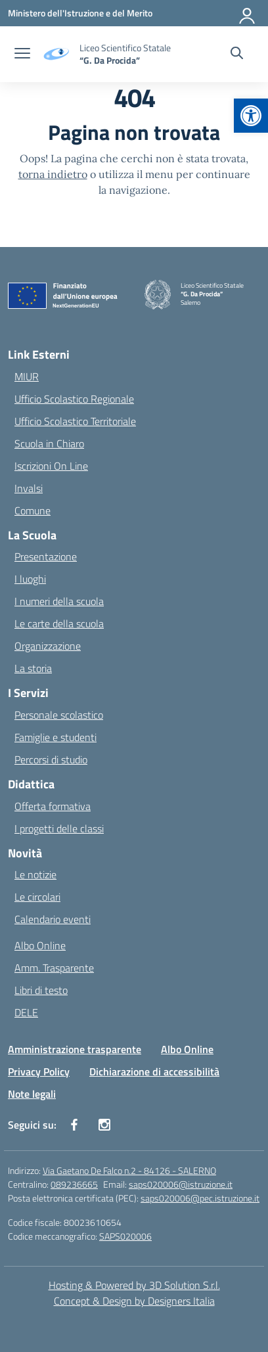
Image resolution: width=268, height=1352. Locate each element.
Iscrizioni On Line (51, 466)
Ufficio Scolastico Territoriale (75, 421)
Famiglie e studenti (55, 737)
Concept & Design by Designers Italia (134, 1301)
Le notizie (35, 874)
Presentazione (45, 556)
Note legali (32, 1094)
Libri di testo (41, 990)
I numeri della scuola (59, 601)
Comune (32, 510)
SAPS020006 (125, 1236)
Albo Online (40, 945)
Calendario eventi (52, 919)
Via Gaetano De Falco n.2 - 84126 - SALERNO (129, 1170)
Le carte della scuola (59, 623)
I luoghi (30, 579)
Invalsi (28, 488)
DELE (26, 1012)
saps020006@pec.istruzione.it (200, 1198)
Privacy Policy (39, 1071)
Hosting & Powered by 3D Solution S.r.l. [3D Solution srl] (134, 1285)
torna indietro (52, 174)
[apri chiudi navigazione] (22, 54)
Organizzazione (47, 646)
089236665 (74, 1184)
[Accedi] (247, 13)
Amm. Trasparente (54, 968)
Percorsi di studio (50, 759)
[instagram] (104, 1124)
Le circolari (37, 897)
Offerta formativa (52, 806)
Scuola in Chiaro (49, 443)
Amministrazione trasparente (74, 1049)
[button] (251, 116)
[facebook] (74, 1124)
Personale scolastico (58, 715)
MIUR (26, 376)
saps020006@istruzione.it (181, 1184)
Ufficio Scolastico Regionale (74, 399)
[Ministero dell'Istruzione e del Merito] (80, 13)
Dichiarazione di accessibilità (154, 1071)
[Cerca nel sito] (237, 54)
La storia (33, 668)
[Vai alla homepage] (125, 54)
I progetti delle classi (59, 828)
